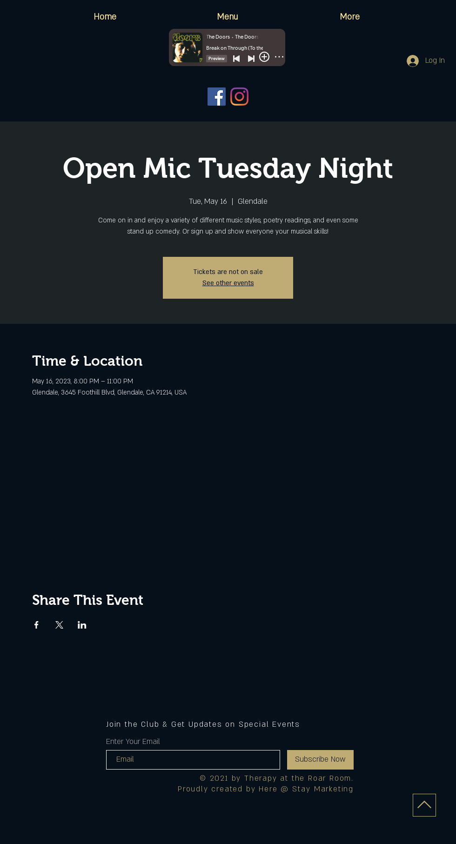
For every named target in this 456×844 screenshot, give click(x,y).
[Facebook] (217, 96)
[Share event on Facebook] (36, 625)
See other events (228, 283)
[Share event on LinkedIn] (82, 625)
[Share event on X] (59, 625)
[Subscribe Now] (320, 760)
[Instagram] (239, 96)
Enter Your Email (133, 741)
